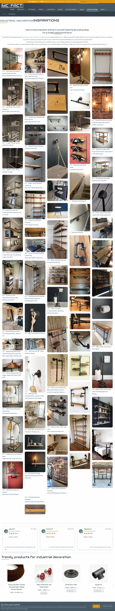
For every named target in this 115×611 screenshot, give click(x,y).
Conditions (83, 1)
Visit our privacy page (21, 609)
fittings (25, 37)
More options (107, 606)
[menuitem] (12, 9)
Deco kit (20, 9)
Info (102, 9)
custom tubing (33, 37)
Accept (96, 606)
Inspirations (92, 9)
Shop (12, 9)
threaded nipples (44, 37)
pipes (61, 37)
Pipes (41, 9)
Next (113, 539)
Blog (82, 9)
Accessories (70, 9)
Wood (60, 9)
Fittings (31, 9)
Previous (2, 539)
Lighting (50, 9)
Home (4, 14)
